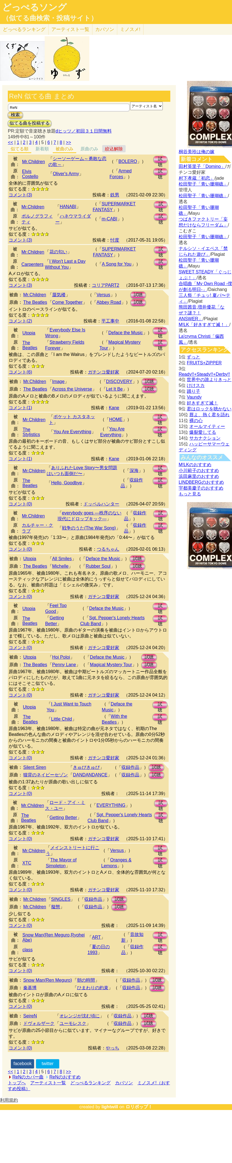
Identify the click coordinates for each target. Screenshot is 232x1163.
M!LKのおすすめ (195, 464)
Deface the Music (125, 332)
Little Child (61, 719)
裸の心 (196, 420)
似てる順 (19, 148)
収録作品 (130, 767)
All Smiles (62, 558)
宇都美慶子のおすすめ (201, 488)
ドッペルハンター (101, 504)
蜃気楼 (59, 294)
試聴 (160, 159)
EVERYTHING (110, 805)
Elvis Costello (30, 174)
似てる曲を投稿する (29, 123)
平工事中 (110, 321)
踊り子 (193, 391)
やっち (112, 1048)
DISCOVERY (119, 381)
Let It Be (114, 389)
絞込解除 (114, 148)
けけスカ (196, 385)
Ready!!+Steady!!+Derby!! (204, 374)
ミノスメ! (130, 29)
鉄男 (114, 194)
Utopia (28, 333)
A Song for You (116, 264)
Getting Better (63, 817)
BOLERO (127, 161)
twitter (48, 1063)
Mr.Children (33, 161)
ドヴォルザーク (38, 1023)
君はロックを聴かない (209, 408)
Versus (103, 294)
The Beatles (35, 302)
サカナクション (205, 438)
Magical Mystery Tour (111, 664)
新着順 (42, 148)
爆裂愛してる (202, 432)
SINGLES (60, 899)
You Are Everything (72, 431)
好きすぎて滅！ (202, 403)
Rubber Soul (98, 566)
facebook (22, 1063)
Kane (114, 407)
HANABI (68, 206)
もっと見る (190, 494)
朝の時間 (86, 980)
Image (58, 381)
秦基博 (30, 987)
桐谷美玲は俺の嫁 (196, 151)
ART (96, 937)
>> (68, 142)
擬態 (55, 906)
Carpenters (32, 264)
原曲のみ (89, 148)
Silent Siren (34, 767)
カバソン (104, 29)
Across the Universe (72, 389)
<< (10, 142)
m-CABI (109, 218)
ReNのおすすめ (65, 1077)
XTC (26, 863)
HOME (116, 419)
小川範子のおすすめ (199, 470)
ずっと (193, 357)
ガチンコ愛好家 (103, 372)
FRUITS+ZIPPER (204, 362)
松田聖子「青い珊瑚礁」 (203, 184)
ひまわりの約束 (92, 987)
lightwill (109, 1106)
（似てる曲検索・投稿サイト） (49, 18)
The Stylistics (31, 432)
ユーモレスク (72, 1023)
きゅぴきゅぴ (86, 767)
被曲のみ (64, 148)
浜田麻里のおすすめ (199, 476)
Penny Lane (64, 664)
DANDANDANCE (90, 774)
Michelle (60, 566)
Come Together (67, 302)
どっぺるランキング (90, 1082)
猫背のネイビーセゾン (45, 774)
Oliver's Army (66, 173)
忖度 (114, 240)
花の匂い (58, 251)
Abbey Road (109, 302)
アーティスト (70, 29)
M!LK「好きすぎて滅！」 (204, 324)
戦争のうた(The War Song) (89, 528)
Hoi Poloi (61, 657)
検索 (15, 114)
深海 (134, 470)
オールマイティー (207, 426)
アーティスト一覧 (48, 1082)
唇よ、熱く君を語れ (209, 414)
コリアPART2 (105, 285)
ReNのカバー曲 (28, 1077)
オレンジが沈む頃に (79, 1015)
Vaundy (194, 397)
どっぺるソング (34, 7)
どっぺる (24, 29)
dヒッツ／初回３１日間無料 (84, 131)
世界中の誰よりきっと (209, 379)
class (27, 949)
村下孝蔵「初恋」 (196, 178)
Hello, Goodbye (66, 482)
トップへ (17, 1082)
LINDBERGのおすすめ (201, 482)
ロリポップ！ (139, 1106)
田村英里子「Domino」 (202, 166)
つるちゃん (108, 549)
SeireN (30, 1015)
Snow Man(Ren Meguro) (47, 980)
